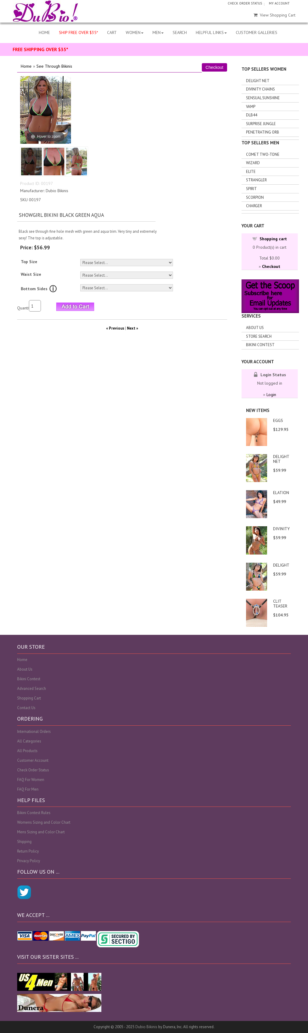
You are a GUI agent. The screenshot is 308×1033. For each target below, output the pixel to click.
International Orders (34, 731)
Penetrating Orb (262, 132)
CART (112, 32)
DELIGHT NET (281, 459)
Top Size (29, 261)
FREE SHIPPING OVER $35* (40, 49)
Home (26, 66)
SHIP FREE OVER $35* (78, 32)
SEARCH (180, 32)
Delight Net (258, 80)
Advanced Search (31, 688)
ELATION (281, 492)
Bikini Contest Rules (34, 812)
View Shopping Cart (274, 15)
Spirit (251, 188)
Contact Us (26, 707)
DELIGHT (281, 565)
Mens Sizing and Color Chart (41, 832)
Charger (254, 205)
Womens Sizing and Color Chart (43, 822)
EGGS (278, 420)
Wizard (253, 162)
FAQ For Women (30, 779)
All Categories (29, 741)
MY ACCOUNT (279, 3)
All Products (27, 750)
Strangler (256, 180)
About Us (255, 327)
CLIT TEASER (280, 603)
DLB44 (251, 115)
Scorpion (255, 197)
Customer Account (32, 760)
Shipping (24, 841)
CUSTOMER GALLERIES (256, 32)
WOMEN (134, 32)
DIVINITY (281, 528)
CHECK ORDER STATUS (245, 3)
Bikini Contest (260, 344)
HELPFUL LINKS (211, 32)
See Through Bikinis (54, 66)
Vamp (250, 106)
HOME (44, 32)
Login (271, 394)
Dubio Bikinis (146, 1026)
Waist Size (31, 274)
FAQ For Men (27, 789)
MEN (158, 32)
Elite (251, 171)
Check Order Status (33, 770)
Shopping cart (273, 238)
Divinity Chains (260, 89)
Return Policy (28, 851)
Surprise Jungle (261, 123)
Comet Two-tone (262, 154)
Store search (259, 336)
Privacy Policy (28, 860)
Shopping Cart (29, 698)
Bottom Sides (34, 288)
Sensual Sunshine (263, 97)
